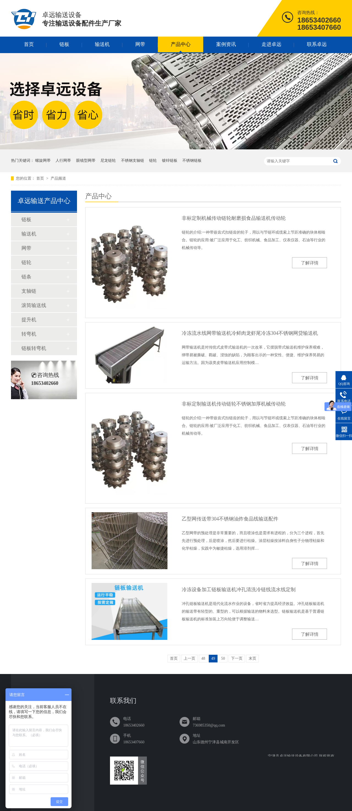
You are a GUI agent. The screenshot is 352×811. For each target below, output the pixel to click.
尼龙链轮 (108, 160)
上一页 (189, 658)
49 (213, 658)
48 (203, 658)
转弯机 (28, 334)
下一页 (237, 658)
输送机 (102, 44)
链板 (64, 44)
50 (223, 658)
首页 (29, 44)
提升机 (28, 319)
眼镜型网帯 (85, 160)
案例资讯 (226, 44)
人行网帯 (63, 160)
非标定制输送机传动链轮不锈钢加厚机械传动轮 (234, 404)
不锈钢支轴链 (132, 160)
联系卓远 (317, 44)
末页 (252, 658)
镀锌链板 (169, 160)
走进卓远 (271, 44)
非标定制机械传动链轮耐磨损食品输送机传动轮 (234, 218)
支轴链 (28, 291)
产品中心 (181, 44)
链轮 (153, 160)
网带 (140, 44)
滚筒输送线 (33, 305)
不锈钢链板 (192, 160)
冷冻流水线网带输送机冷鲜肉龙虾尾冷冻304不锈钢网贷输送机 (250, 333)
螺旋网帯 (43, 160)
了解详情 (309, 263)
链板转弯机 (33, 348)
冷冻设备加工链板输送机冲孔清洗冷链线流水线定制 (239, 589)
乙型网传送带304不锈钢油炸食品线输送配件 (230, 519)
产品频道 (58, 178)
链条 (26, 277)
